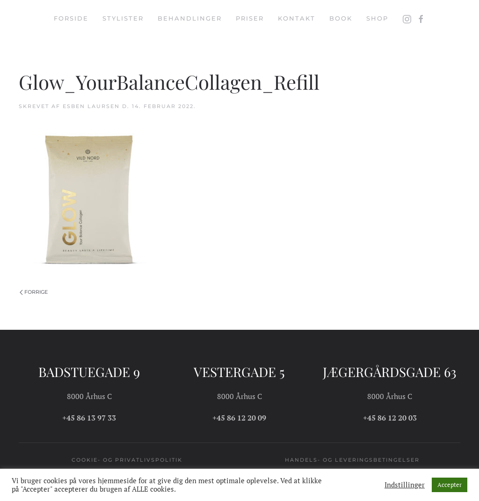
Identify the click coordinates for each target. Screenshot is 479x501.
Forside (71, 18)
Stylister (123, 18)
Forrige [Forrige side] (34, 292)
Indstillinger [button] (405, 485)
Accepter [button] (449, 484)
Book (340, 18)
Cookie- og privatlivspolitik (127, 460)
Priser (250, 18)
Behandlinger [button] (190, 18)
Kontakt (296, 18)
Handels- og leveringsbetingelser (352, 460)
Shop (377, 18)
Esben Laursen (91, 106)
